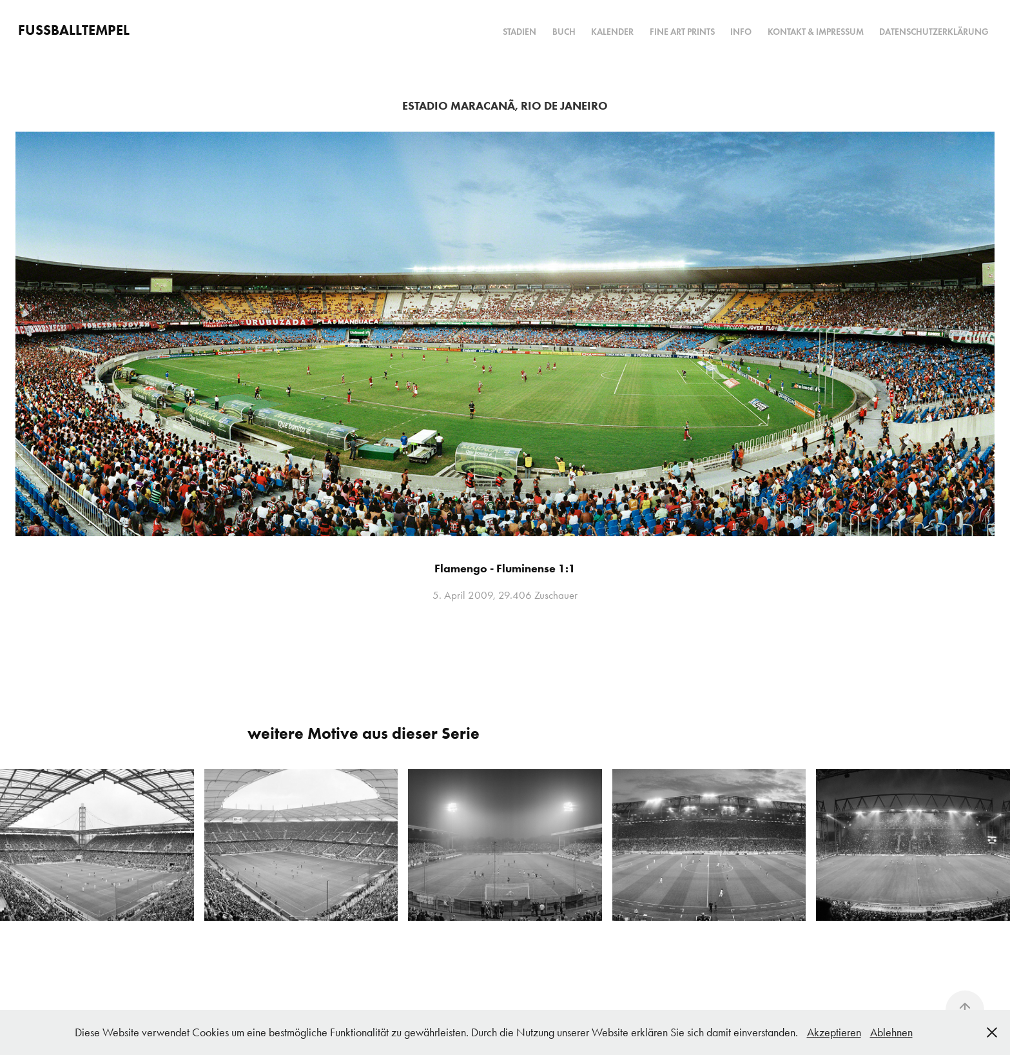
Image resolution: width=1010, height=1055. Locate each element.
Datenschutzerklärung (934, 31)
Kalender (612, 31)
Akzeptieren (834, 1032)
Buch (564, 31)
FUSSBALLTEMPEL (74, 30)
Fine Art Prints (682, 31)
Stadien (519, 31)
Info (741, 31)
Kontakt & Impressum (816, 31)
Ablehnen (891, 1032)
